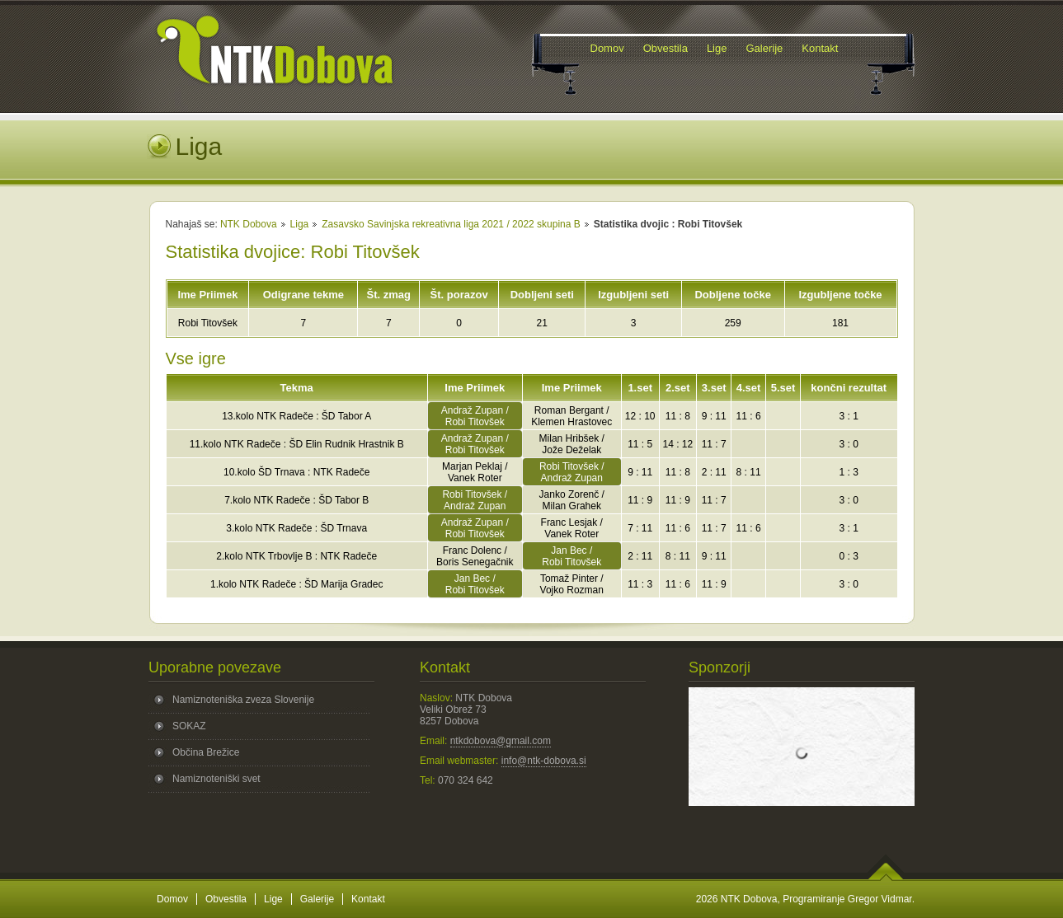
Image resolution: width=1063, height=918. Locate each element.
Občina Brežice (205, 752)
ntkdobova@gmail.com (500, 741)
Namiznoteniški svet (216, 779)
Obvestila (226, 899)
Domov (172, 899)
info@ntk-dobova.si (543, 760)
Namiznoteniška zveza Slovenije (243, 699)
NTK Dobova (248, 224)
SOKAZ (189, 726)
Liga (299, 224)
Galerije (317, 899)
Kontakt (368, 899)
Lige (273, 899)
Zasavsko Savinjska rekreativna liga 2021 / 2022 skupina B (451, 224)
